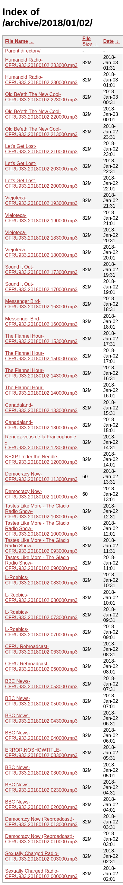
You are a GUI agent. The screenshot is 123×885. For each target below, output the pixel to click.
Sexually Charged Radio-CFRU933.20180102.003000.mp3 (41, 856)
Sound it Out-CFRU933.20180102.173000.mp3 (41, 269)
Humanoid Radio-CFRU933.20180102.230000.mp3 (41, 80)
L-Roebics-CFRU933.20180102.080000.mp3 (41, 597)
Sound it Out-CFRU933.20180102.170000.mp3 (41, 287)
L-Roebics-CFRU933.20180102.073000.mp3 (41, 615)
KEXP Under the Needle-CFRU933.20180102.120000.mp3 (41, 459)
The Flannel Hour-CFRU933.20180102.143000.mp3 (41, 373)
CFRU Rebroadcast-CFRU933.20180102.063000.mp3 (41, 649)
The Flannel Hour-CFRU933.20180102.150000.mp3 (41, 356)
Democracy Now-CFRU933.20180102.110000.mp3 (41, 494)
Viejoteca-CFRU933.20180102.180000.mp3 (41, 252)
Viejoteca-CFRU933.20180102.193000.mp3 (41, 200)
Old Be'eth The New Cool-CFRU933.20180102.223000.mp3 (41, 97)
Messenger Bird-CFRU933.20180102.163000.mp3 (41, 304)
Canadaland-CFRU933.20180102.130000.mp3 (41, 425)
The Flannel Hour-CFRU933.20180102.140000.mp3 (41, 390)
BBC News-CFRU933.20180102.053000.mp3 (41, 684)
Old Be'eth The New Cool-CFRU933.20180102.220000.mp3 (41, 114)
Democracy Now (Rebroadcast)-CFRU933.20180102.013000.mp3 (41, 822)
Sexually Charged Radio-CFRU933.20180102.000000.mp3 (41, 873)
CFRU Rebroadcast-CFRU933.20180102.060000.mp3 (41, 666)
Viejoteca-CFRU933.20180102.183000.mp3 (41, 235)
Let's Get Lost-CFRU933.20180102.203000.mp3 (41, 166)
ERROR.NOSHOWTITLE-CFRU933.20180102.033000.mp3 (41, 752)
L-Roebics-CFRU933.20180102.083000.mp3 (41, 580)
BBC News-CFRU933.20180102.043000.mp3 (41, 718)
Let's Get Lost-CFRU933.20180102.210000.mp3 (41, 149)
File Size (87, 41)
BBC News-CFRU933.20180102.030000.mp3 (41, 770)
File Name (16, 41)
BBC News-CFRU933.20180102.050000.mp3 (41, 701)
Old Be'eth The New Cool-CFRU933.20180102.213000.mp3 (41, 131)
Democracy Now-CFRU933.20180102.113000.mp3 (41, 476)
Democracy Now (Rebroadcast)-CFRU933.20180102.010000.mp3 (41, 839)
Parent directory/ (22, 50)
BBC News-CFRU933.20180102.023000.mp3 (41, 787)
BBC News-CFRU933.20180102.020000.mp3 (41, 804)
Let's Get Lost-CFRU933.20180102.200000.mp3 (41, 183)
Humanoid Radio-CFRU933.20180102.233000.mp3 (41, 62)
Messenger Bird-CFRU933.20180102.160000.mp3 (41, 321)
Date (108, 41)
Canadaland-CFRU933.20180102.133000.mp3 (41, 408)
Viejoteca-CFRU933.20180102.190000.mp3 (41, 218)
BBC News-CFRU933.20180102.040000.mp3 (41, 735)
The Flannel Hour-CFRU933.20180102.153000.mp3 (41, 338)
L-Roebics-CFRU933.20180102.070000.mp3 (41, 632)
